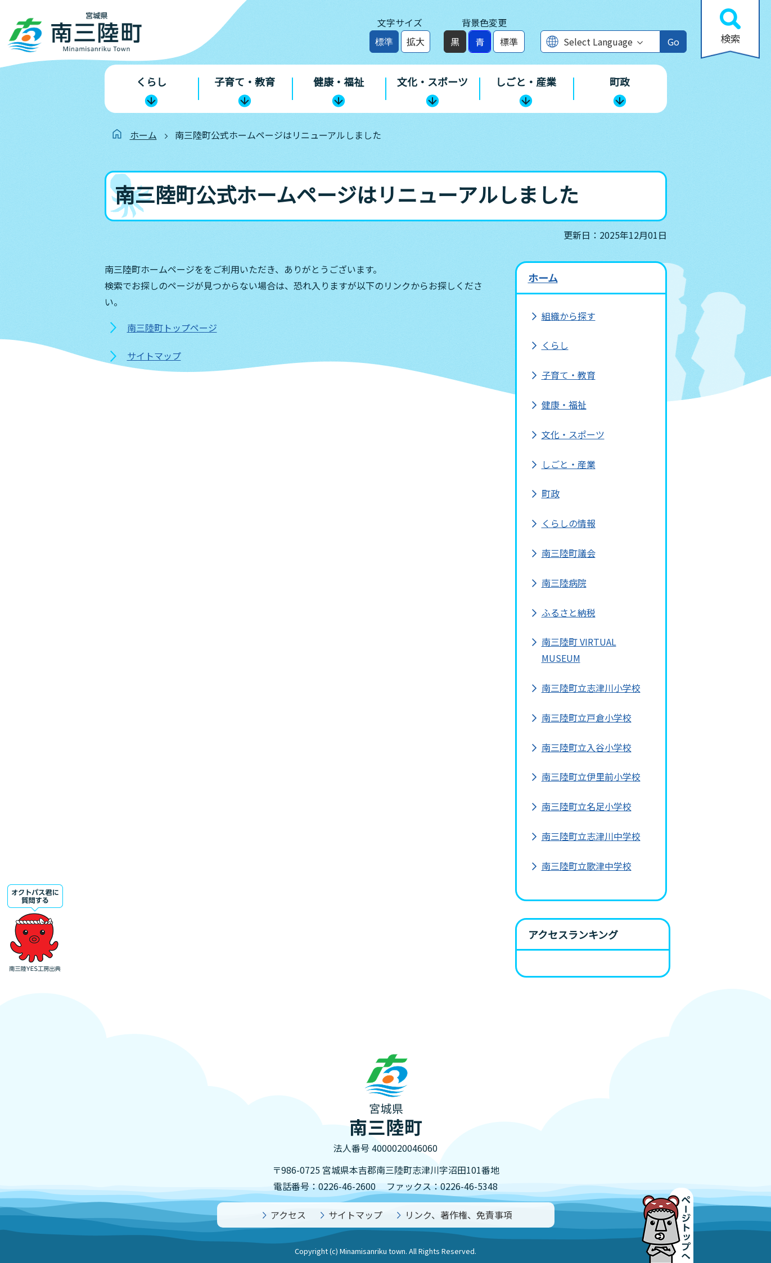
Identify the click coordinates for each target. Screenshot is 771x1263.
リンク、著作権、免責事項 (458, 1214)
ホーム (143, 135)
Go (673, 41)
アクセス (288, 1214)
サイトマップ (154, 355)
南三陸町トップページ (172, 327)
